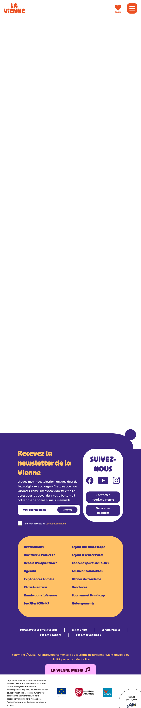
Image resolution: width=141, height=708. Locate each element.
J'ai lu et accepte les (46, 523)
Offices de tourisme (86, 579)
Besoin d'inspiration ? (40, 563)
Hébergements (83, 603)
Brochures (79, 587)
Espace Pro (79, 629)
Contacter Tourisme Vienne (103, 497)
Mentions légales (117, 655)
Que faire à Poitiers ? (39, 555)
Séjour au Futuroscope (88, 547)
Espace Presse (111, 629)
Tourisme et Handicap (88, 595)
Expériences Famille (39, 579)
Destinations (34, 547)
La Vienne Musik (70, 670)
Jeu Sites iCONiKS (36, 603)
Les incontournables (87, 571)
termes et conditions (56, 523)
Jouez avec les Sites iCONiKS (38, 629)
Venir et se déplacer (103, 510)
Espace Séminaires (88, 635)
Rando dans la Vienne (40, 595)
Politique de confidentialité (71, 659)
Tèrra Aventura (35, 587)
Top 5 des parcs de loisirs (90, 563)
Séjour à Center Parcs (87, 555)
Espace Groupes (51, 635)
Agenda (30, 571)
